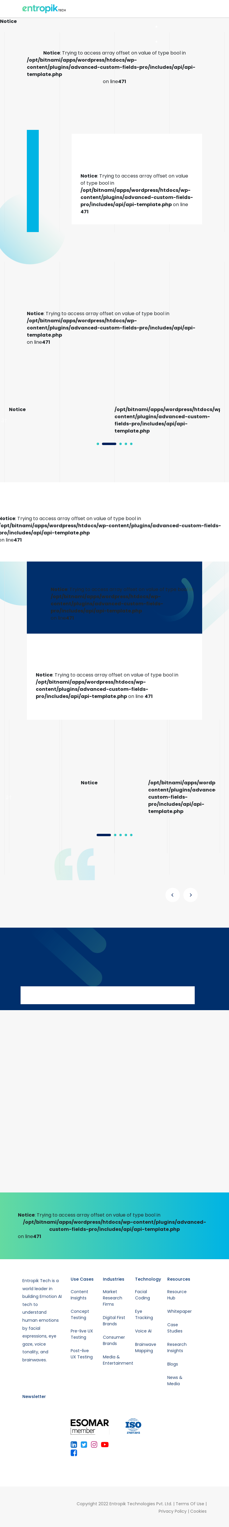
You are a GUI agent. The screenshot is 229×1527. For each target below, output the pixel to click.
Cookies (198, 1511)
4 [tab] (156, 41)
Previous (4, 420)
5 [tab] (156, 56)
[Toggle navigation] (203, 9)
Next (225, 420)
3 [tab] (156, 26)
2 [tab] (105, 446)
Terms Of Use (190, 1504)
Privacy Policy (173, 1511)
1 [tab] (100, 446)
